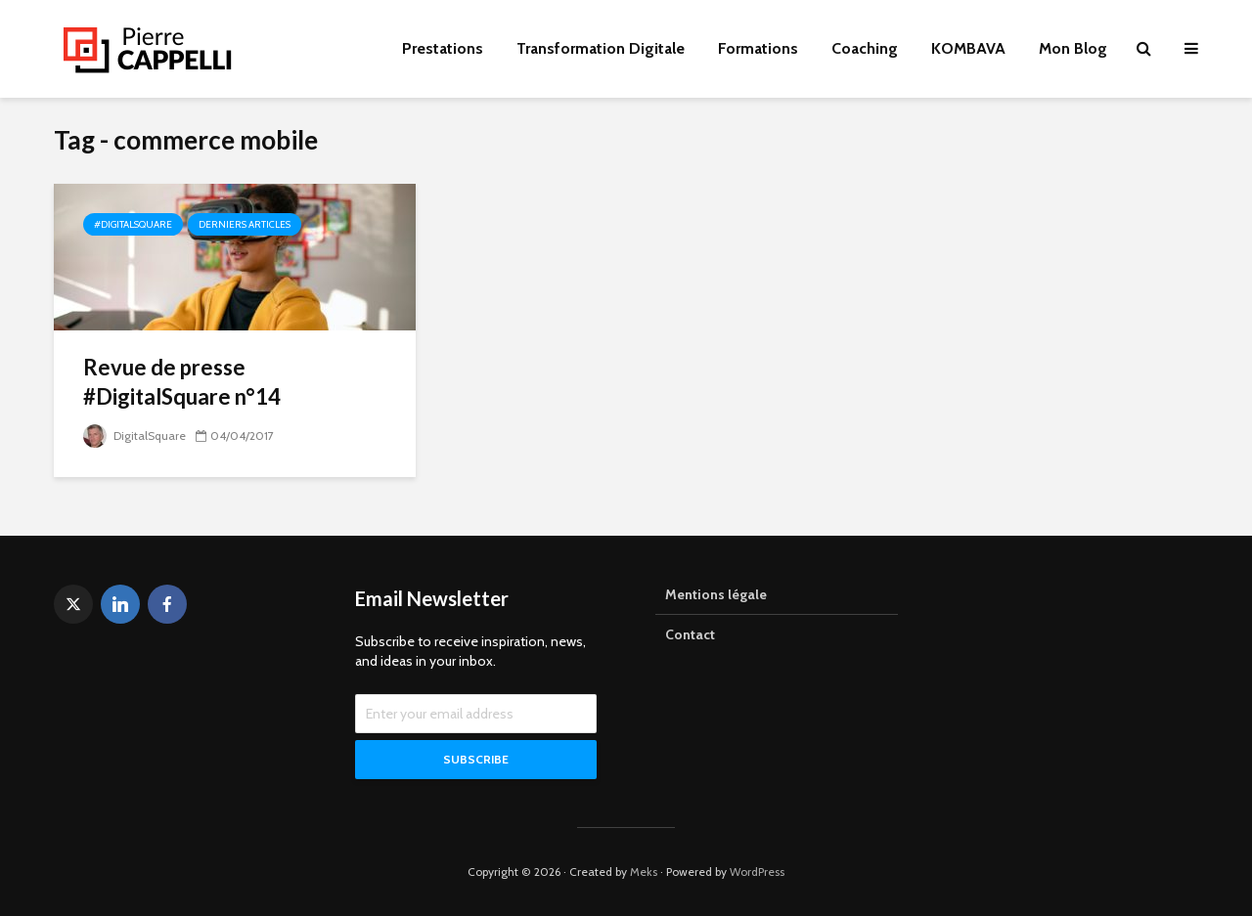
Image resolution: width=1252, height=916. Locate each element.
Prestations (442, 48)
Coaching (864, 48)
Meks (643, 871)
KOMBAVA (968, 48)
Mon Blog (1073, 48)
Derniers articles (245, 224)
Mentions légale (716, 594)
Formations (758, 48)
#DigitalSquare (133, 224)
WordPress (757, 871)
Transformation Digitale (600, 48)
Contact (690, 634)
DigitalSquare (134, 435)
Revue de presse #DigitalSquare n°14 (182, 382)
